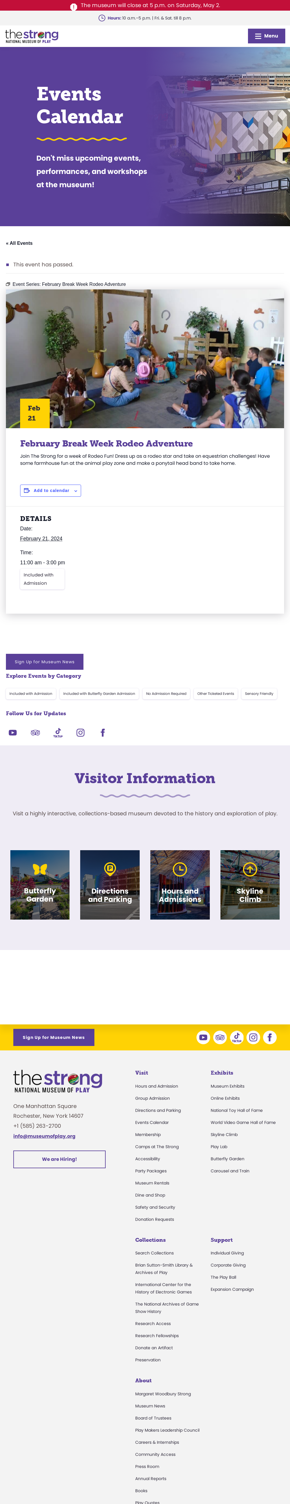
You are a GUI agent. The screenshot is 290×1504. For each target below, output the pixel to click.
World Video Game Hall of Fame (243, 1122)
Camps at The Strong (157, 1147)
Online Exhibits (225, 1098)
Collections (150, 1240)
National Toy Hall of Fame (237, 1110)
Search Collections (154, 1253)
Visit (141, 1073)
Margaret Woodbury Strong (163, 1394)
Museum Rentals (152, 1183)
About (143, 1380)
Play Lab (219, 1147)
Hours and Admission (156, 1086)
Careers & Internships (157, 1442)
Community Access (155, 1454)
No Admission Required (166, 693)
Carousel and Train (230, 1171)
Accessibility (147, 1159)
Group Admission (152, 1098)
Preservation (148, 1360)
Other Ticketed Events (215, 693)
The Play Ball (223, 1277)
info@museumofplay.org (44, 1136)
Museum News (150, 1406)
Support (222, 1240)
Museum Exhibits (227, 1086)
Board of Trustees (153, 1418)
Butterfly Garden (227, 1159)
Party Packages (151, 1171)
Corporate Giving (228, 1265)
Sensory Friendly (259, 693)
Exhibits (222, 1073)
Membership (148, 1135)
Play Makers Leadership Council (167, 1430)
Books (141, 1491)
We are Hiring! (59, 1159)
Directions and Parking (158, 1110)
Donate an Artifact (154, 1348)
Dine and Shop (150, 1195)
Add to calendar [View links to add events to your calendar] (52, 490)
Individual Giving (227, 1253)
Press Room (147, 1466)
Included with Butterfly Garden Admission (99, 693)
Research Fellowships (157, 1336)
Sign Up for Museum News (45, 662)
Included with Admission (39, 579)
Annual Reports (150, 1479)
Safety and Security (155, 1207)
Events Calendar (152, 1122)
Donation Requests (154, 1219)
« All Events (19, 243)
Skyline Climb (224, 1135)
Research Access (153, 1324)
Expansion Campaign (232, 1289)
